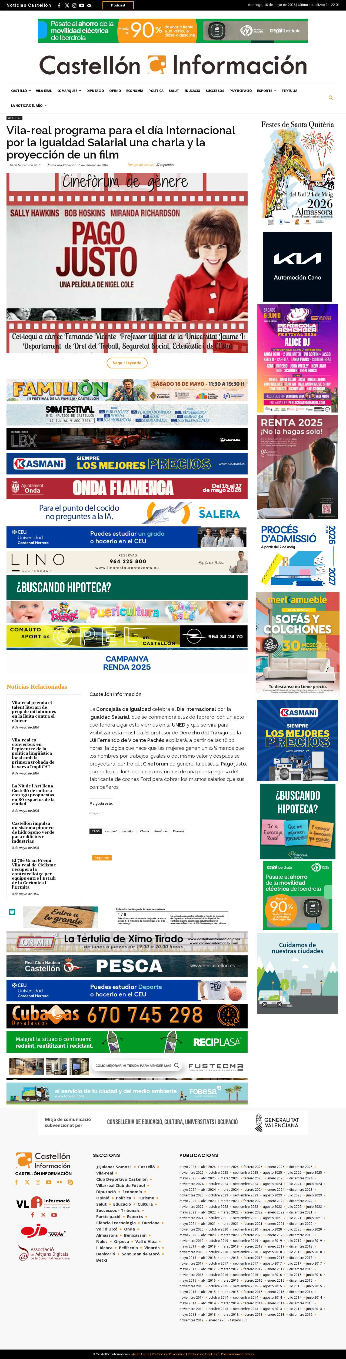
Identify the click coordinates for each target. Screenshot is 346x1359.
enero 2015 (275, 1292)
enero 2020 (275, 1235)
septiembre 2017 (245, 1263)
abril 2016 (208, 1280)
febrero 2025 (253, 1178)
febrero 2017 (253, 1269)
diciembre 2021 (300, 1212)
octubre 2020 (218, 1229)
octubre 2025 (218, 1172)
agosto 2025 (272, 1172)
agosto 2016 (272, 1274)
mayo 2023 (187, 1201)
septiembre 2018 (245, 1252)
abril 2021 (208, 1223)
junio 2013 (314, 1309)
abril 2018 (208, 1257)
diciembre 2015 (300, 1280)
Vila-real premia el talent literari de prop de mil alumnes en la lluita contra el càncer (34, 711)
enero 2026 (275, 1167)
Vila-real (14, 118)
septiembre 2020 (245, 1229)
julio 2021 (294, 1218)
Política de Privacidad (168, 1354)
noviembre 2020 (191, 1229)
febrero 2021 (253, 1223)
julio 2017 (294, 1263)
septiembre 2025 (245, 1172)
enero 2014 (275, 1303)
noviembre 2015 (191, 1286)
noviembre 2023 (191, 1195)
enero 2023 (275, 1201)
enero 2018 (275, 1257)
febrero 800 (238, 1320)
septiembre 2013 (245, 1309)
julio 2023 (294, 1195)
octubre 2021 (218, 1218)
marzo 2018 (230, 1257)
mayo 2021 (187, 1223)
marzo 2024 (230, 1189)
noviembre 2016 (191, 1274)
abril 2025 (208, 1178)
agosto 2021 (272, 1218)
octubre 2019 (218, 1240)
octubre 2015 (218, 1286)
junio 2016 (314, 1274)
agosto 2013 (272, 1309)
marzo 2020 (230, 1235)
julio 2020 (294, 1229)
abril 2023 (208, 1201)
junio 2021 (314, 1218)
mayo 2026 (187, 1167)
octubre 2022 (218, 1206)
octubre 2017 (218, 1263)
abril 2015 (208, 1292)
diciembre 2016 (300, 1269)
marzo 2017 (230, 1269)
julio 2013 (294, 1309)
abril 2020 (208, 1235)
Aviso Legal (140, 1354)
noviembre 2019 (191, 1240)
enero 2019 (275, 1246)
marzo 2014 (230, 1303)
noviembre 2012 (191, 1320)
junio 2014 (314, 1297)
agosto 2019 (272, 1240)
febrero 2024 (253, 1189)
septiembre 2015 (245, 1286)
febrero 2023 (253, 1201)
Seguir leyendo (127, 363)
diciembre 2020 (300, 1223)
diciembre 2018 (300, 1246)
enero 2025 (275, 1178)
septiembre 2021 (245, 1218)
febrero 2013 (253, 1314)
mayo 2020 (187, 1235)
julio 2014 (294, 1297)
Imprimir (102, 858)
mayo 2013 (187, 1314)
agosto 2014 (272, 1297)
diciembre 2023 (300, 1189)
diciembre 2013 (300, 1303)
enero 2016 (275, 1280)
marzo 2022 (230, 1212)
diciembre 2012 (300, 1314)
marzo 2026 (230, 1167)
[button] (331, 98)
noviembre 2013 (191, 1309)
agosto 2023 (272, 1195)
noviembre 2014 (191, 1297)
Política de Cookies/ (203, 1354)
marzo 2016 (230, 1280)
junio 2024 (314, 1184)
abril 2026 (208, 1167)
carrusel (110, 831)
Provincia (160, 831)
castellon (128, 831)
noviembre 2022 (191, 1206)
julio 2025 (294, 1172)
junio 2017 (314, 1263)
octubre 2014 (218, 1297)
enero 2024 (275, 1189)
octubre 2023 (218, 1195)
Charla (144, 831)
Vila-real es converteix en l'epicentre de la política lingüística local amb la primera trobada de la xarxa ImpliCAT (33, 754)
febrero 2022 (253, 1212)
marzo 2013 (230, 1314)
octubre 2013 (218, 1309)
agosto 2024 (272, 1184)
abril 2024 (208, 1189)
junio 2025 (314, 1172)
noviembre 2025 (191, 1172)
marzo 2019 (230, 1246)
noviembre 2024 (191, 1184)
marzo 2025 (230, 1178)
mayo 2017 (187, 1269)
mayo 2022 (187, 1212)
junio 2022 (314, 1206)
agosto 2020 (272, 1229)
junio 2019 (314, 1240)
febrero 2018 (253, 1257)
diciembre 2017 (300, 1257)
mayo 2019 (187, 1246)
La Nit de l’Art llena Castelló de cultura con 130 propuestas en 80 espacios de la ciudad (33, 795)
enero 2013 (275, 1314)
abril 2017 (208, 1269)
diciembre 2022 (300, 1201)
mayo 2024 (187, 1189)
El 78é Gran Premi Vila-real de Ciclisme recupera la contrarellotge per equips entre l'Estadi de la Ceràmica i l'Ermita (34, 874)
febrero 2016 (253, 1280)
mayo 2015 (187, 1292)
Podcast (118, 5)
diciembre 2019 (300, 1235)
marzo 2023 (230, 1201)
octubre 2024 (218, 1184)
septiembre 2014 (245, 1297)
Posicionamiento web (237, 1354)
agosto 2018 (272, 1252)
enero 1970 (216, 1320)
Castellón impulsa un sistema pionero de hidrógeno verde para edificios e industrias (33, 832)
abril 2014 (208, 1303)
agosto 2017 (272, 1263)
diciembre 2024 (300, 1178)
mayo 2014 (187, 1303)
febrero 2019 (253, 1246)
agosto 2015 (272, 1286)
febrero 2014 (253, 1303)
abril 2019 (208, 1246)
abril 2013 (208, 1314)
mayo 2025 (187, 1178)
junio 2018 (314, 1252)
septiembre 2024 (245, 1184)
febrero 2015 (253, 1292)
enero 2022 (275, 1212)
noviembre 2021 (191, 1218)
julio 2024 (294, 1184)
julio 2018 (294, 1252)
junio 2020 (314, 1229)
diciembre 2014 (300, 1292)
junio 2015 (314, 1286)
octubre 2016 (218, 1274)
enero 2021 (275, 1223)
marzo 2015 (230, 1292)
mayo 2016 (187, 1280)
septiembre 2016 (245, 1274)
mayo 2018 (187, 1257)
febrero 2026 (253, 1167)
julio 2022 (294, 1206)
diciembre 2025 (300, 1167)
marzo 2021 (230, 1223)
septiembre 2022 (245, 1206)
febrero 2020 (253, 1235)
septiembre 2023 (245, 1195)
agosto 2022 (272, 1206)
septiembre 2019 (245, 1240)
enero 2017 (275, 1269)
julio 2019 (294, 1240)
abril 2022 (208, 1212)
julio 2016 (294, 1274)
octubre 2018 (218, 1252)
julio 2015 (294, 1286)
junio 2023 (314, 1195)
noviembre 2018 (191, 1252)
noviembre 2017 (191, 1263)
